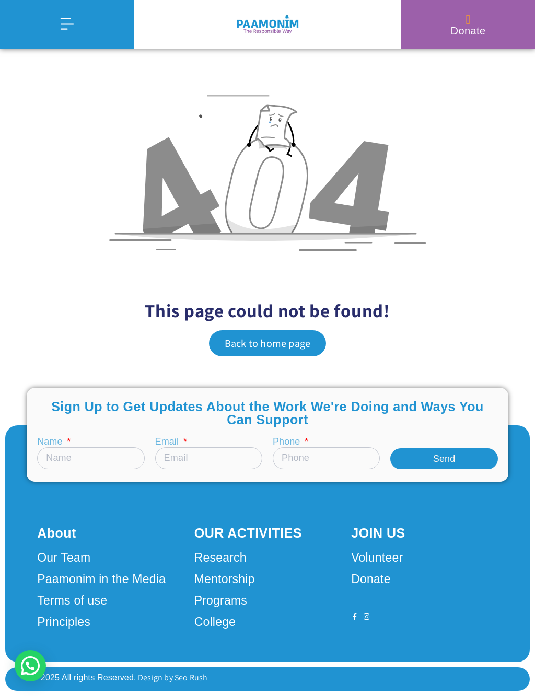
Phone (288, 442)
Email (168, 442)
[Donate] (468, 19)
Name (51, 442)
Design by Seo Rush (172, 677)
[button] (30, 665)
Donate (468, 31)
